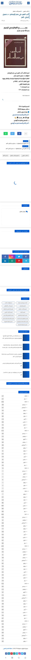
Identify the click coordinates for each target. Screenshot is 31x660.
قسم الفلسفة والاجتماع (8, 318)
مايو (25, 416)
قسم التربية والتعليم (22, 315)
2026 (26, 396)
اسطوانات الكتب (8, 303)
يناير (25, 399)
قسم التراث (22, 312)
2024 (26, 431)
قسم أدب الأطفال (8, 306)
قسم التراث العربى (8, 312)
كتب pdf (5, 156)
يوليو (24, 410)
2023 (26, 468)
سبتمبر (24, 442)
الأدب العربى (25, 11)
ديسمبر (24, 405)
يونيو (24, 413)
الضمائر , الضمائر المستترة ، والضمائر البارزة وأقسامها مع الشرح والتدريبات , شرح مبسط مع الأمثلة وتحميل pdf (12, 347)
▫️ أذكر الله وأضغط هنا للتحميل (20, 115)
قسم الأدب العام (17, 11)
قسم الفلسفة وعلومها (22, 322)
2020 (26, 546)
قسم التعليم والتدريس (8, 315)
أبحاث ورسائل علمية (22, 303)
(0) (3, 21)
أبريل (25, 419)
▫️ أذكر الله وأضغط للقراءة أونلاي (20, 123)
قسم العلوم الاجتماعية (22, 318)
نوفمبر (24, 436)
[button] (19, 133)
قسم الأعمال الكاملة (8, 309)
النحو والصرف (23, 306)
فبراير (24, 425)
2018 (26, 621)
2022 (26, 491)
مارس (24, 422)
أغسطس (24, 408)
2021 (26, 514)
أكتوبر (24, 439)
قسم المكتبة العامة (22, 325)
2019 (26, 583)
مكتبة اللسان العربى (7, 648)
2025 (26, 402)
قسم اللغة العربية (8, 322)
